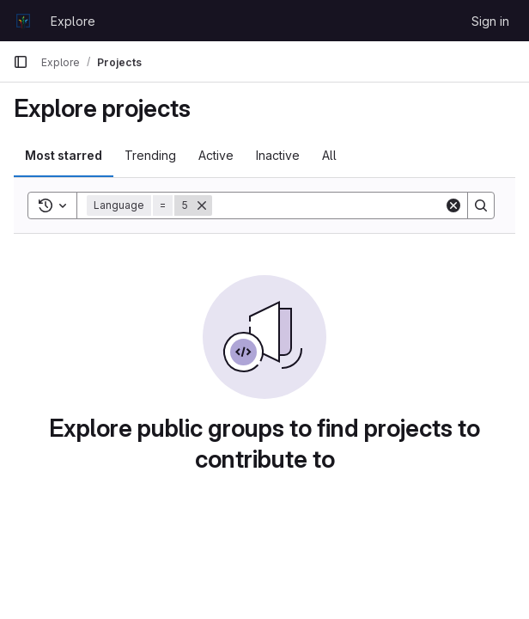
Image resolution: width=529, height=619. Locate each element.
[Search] (328, 205)
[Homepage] (23, 20)
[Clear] (453, 205)
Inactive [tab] (278, 155)
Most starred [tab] (63, 155)
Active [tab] (216, 155)
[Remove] (202, 205)
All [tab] (329, 155)
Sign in (490, 21)
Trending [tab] (150, 155)
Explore (73, 21)
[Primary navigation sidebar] (20, 62)
